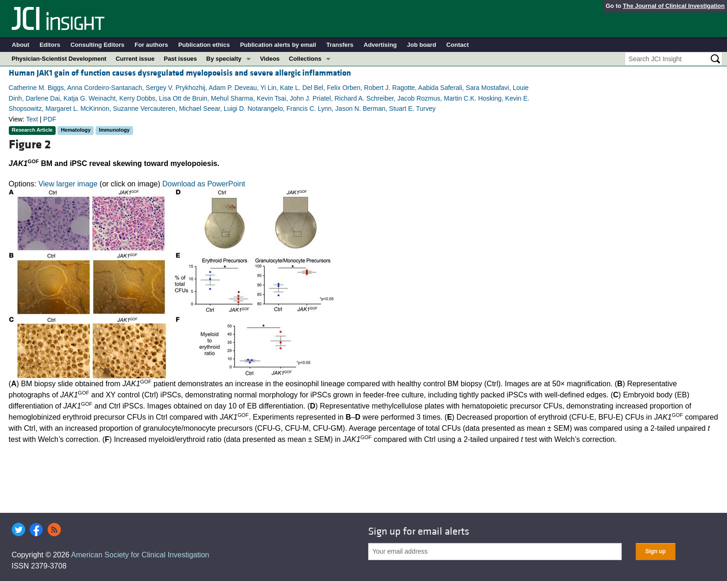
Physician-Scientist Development (59, 58)
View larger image (68, 184)
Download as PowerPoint (203, 184)
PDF (49, 119)
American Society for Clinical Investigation (140, 555)
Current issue (134, 58)
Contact (457, 44)
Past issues (180, 58)
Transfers (340, 44)
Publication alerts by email (278, 44)
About (21, 44)
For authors (151, 44)
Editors (49, 44)
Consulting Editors (97, 44)
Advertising (380, 44)
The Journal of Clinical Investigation (674, 5)
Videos (270, 58)
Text (32, 119)
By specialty (224, 58)
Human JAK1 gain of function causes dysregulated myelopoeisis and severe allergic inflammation (180, 73)
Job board (421, 44)
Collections (305, 58)
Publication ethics (204, 44)
